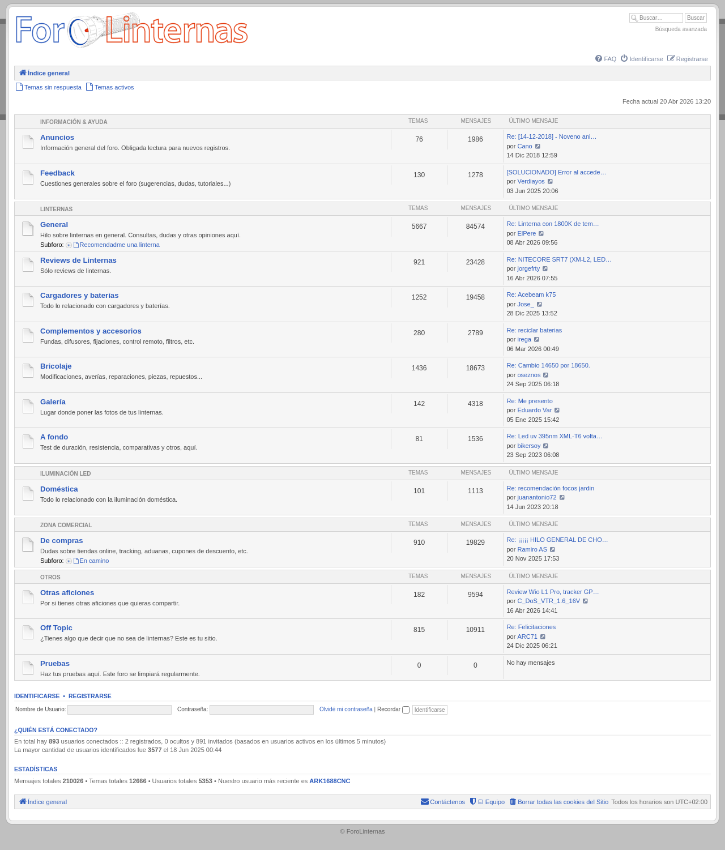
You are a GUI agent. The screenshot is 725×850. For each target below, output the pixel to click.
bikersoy (528, 445)
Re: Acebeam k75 (531, 294)
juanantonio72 (536, 497)
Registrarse (90, 696)
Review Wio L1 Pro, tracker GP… (552, 591)
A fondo (54, 437)
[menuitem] (605, 58)
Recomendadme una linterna (116, 244)
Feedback (57, 173)
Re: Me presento (529, 401)
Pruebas (55, 663)
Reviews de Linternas (78, 260)
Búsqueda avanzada (681, 29)
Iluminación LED (65, 474)
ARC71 (527, 636)
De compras (61, 540)
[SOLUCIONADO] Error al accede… (556, 172)
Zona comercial (66, 525)
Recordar (393, 709)
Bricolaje (56, 366)
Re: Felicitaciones (531, 626)
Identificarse (37, 696)
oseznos (528, 374)
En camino (90, 560)
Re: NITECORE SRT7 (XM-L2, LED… (559, 259)
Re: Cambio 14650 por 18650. (548, 365)
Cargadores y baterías (79, 295)
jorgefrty (528, 268)
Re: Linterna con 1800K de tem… (552, 223)
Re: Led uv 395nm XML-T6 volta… (554, 436)
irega (524, 339)
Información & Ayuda (74, 122)
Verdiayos (530, 181)
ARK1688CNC (329, 781)
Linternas (56, 209)
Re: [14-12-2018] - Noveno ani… (551, 136)
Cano (524, 146)
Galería (53, 402)
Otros (50, 577)
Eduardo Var (534, 410)
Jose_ (525, 304)
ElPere (526, 233)
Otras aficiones (67, 592)
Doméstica (59, 489)
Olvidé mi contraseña (346, 709)
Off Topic (56, 627)
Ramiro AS (532, 549)
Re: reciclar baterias (534, 330)
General (54, 224)
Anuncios (57, 137)
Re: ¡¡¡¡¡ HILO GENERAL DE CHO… (557, 539)
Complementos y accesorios (91, 331)
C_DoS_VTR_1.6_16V (548, 600)
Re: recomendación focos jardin (550, 488)
